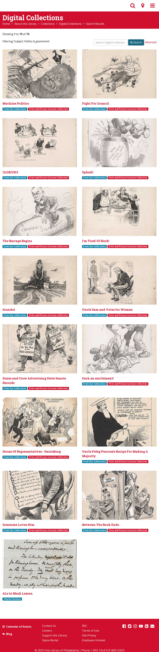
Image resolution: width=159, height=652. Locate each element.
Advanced (151, 42)
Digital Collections (70, 24)
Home (6, 24)
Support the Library (54, 635)
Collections (48, 24)
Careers (47, 630)
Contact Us (49, 626)
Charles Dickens (12, 599)
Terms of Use (90, 630)
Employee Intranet (93, 640)
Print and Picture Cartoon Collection (48, 109)
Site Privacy (89, 635)
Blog (9, 634)
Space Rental (50, 640)
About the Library (25, 24)
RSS (84, 626)
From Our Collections (15, 109)
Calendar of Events (18, 626)
